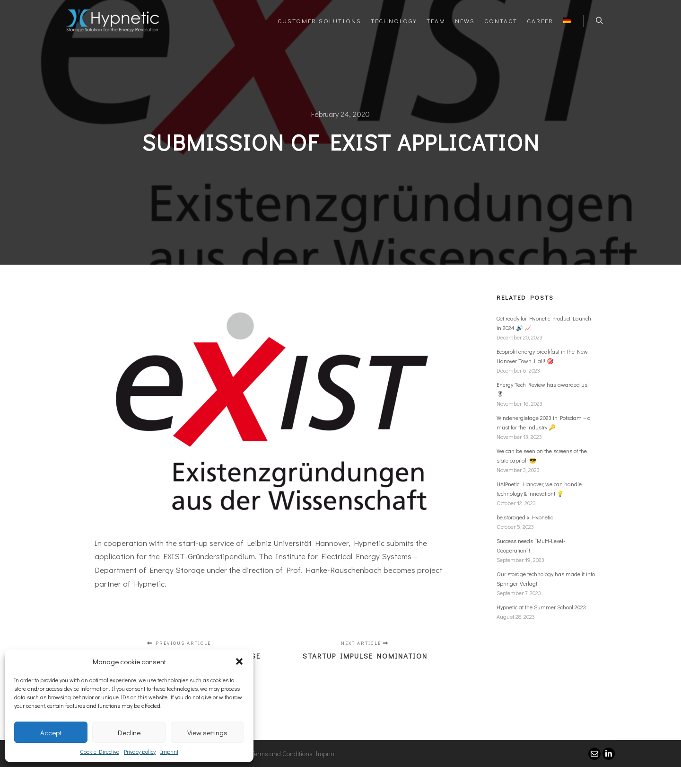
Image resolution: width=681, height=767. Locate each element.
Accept (50, 732)
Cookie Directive (99, 751)
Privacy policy (140, 751)
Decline (129, 732)
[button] (239, 661)
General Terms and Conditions (270, 753)
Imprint (169, 751)
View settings (207, 732)
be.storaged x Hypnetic (525, 517)
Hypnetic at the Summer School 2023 (541, 607)
